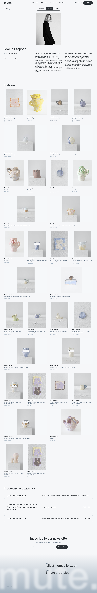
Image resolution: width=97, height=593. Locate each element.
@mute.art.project (57, 573)
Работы (50, 8)
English (75, 2)
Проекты (57, 8)
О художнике (41, 8)
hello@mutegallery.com (61, 566)
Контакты (87, 2)
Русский (80, 2)
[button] (10, 59)
